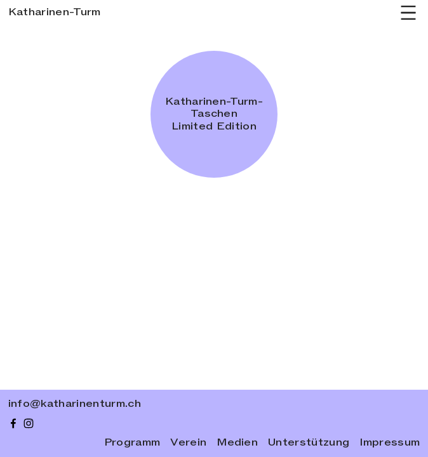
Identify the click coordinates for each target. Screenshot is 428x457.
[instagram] (28, 423)
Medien (237, 443)
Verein (188, 443)
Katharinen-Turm (54, 12)
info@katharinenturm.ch (74, 404)
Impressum (389, 443)
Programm (132, 443)
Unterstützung (308, 443)
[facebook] (13, 423)
